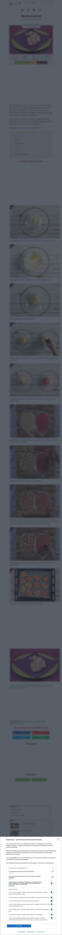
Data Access (31, 932)
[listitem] (31, 868)
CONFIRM (19, 926)
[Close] (58, 839)
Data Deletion (21, 932)
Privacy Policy (40, 932)
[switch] (52, 871)
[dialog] (31, 886)
